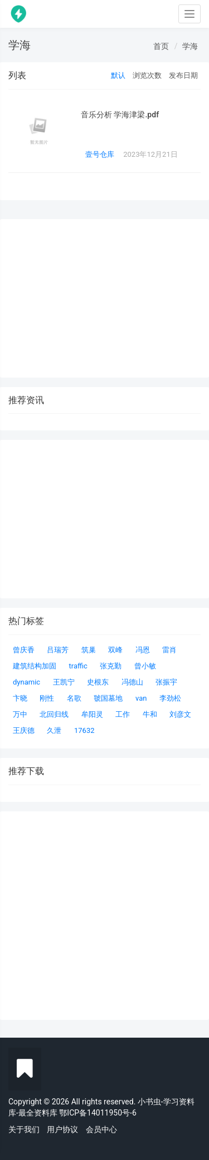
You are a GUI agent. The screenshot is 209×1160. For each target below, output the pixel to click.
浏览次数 (147, 75)
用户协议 (62, 1129)
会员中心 (101, 1129)
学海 (190, 46)
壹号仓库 (99, 154)
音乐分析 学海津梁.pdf (120, 114)
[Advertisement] (104, 915)
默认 (118, 75)
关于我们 (24, 1129)
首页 (161, 46)
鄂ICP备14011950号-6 (97, 1112)
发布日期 (183, 75)
